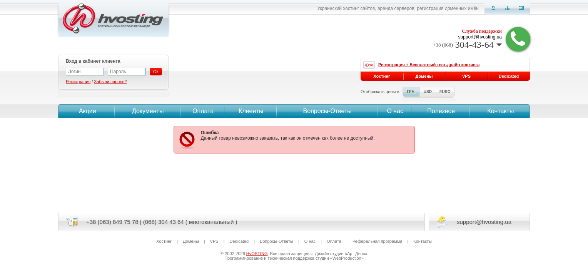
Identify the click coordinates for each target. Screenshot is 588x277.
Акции (86, 111)
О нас (395, 111)
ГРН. (411, 92)
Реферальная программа (377, 241)
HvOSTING (257, 253)
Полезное (441, 111)
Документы (148, 111)
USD (428, 92)
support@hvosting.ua (480, 37)
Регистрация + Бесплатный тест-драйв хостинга (428, 64)
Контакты (500, 111)
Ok (156, 71)
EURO (445, 92)
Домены (424, 76)
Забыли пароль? (110, 81)
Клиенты (251, 111)
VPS (466, 76)
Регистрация (78, 81)
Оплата (203, 111)
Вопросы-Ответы (327, 111)
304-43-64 (467, 45)
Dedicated (509, 76)
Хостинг (381, 76)
